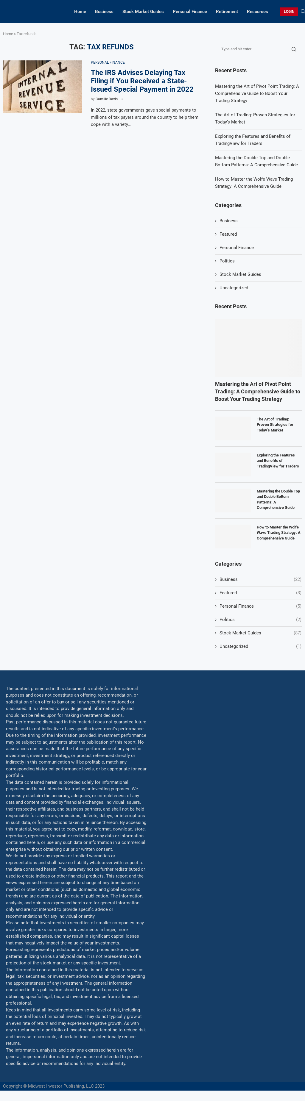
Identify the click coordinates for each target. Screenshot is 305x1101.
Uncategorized (234, 287)
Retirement (227, 11)
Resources (257, 11)
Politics (227, 261)
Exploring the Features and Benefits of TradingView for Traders (278, 460)
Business (104, 11)
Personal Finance (190, 11)
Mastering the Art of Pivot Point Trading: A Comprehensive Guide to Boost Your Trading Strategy (257, 93)
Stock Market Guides (143, 11)
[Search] (303, 11)
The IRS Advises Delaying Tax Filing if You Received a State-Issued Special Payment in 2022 (142, 80)
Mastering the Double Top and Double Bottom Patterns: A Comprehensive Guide (278, 499)
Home (80, 11)
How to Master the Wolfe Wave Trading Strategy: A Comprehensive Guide (279, 532)
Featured (228, 234)
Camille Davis (107, 99)
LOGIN (289, 12)
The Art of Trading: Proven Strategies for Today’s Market (275, 424)
